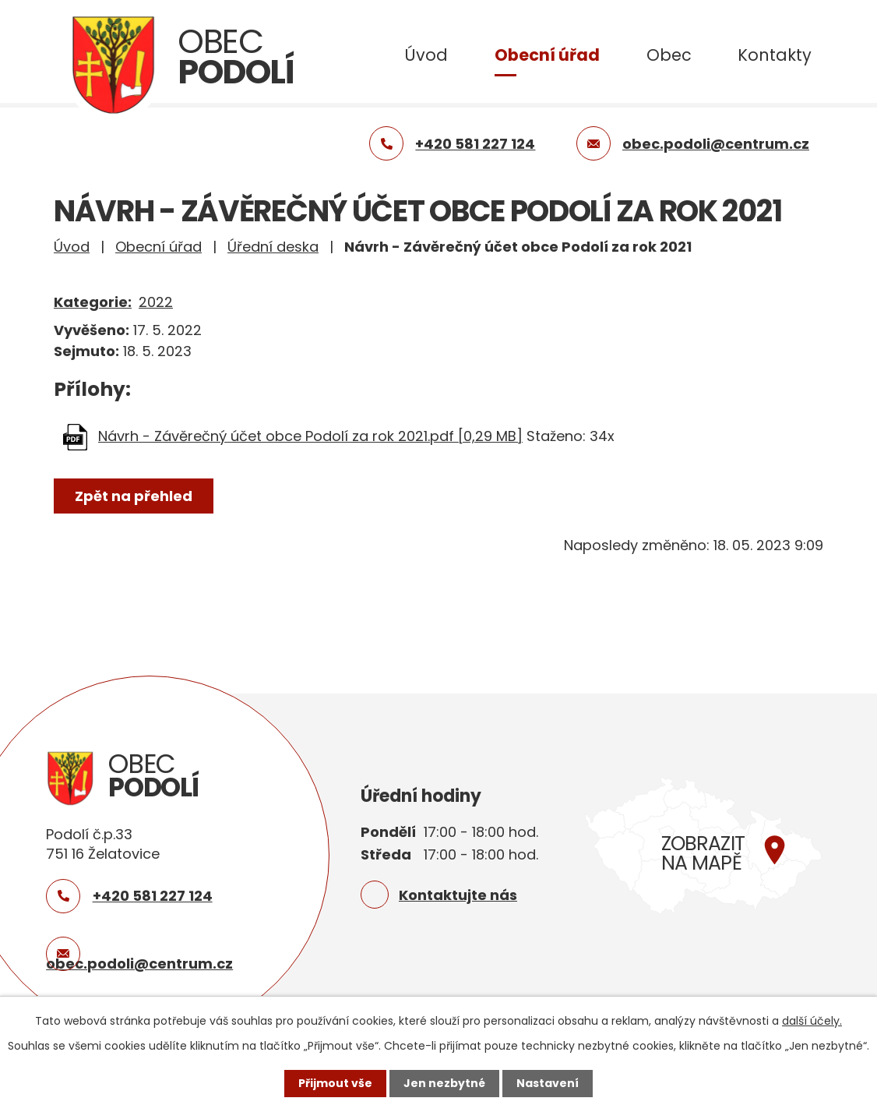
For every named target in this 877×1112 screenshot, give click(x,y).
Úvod (426, 55)
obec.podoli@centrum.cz (139, 963)
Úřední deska (273, 246)
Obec (669, 55)
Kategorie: (93, 302)
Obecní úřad (547, 55)
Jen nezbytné (444, 1083)
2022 (156, 302)
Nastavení (547, 1083)
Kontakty (775, 55)
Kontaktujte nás (458, 895)
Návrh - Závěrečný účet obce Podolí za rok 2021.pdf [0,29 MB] (310, 436)
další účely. (812, 1021)
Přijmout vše (335, 1083)
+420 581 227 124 (153, 895)
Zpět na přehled (133, 496)
